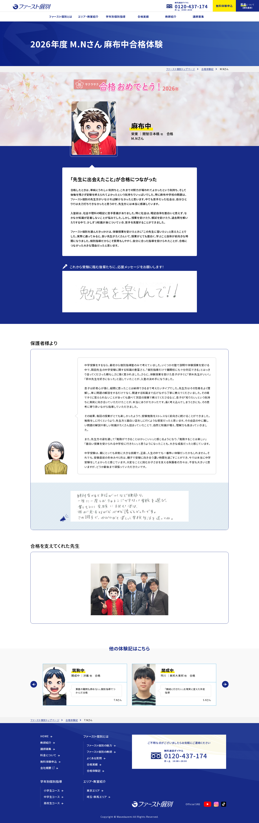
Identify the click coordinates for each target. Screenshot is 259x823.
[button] (33, 684)
